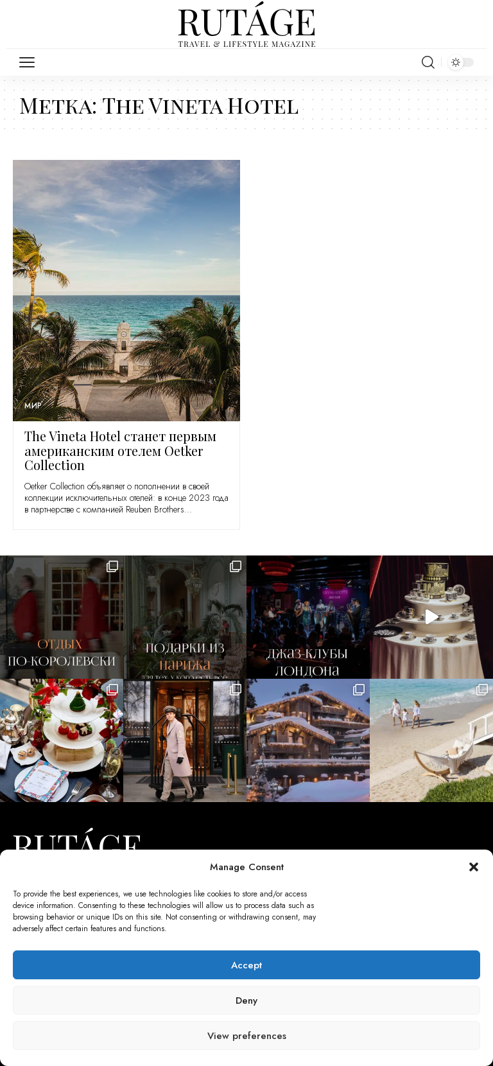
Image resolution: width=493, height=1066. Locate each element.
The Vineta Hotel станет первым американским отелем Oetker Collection (120, 450)
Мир (33, 406)
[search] (428, 62)
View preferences (246, 1036)
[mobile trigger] (30, 62)
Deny (246, 1000)
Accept (246, 965)
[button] (473, 867)
